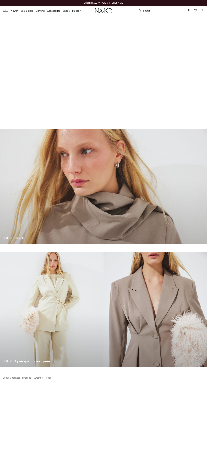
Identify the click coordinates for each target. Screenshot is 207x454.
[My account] (188, 11)
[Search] (160, 10)
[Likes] (195, 11)
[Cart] (201, 11)
